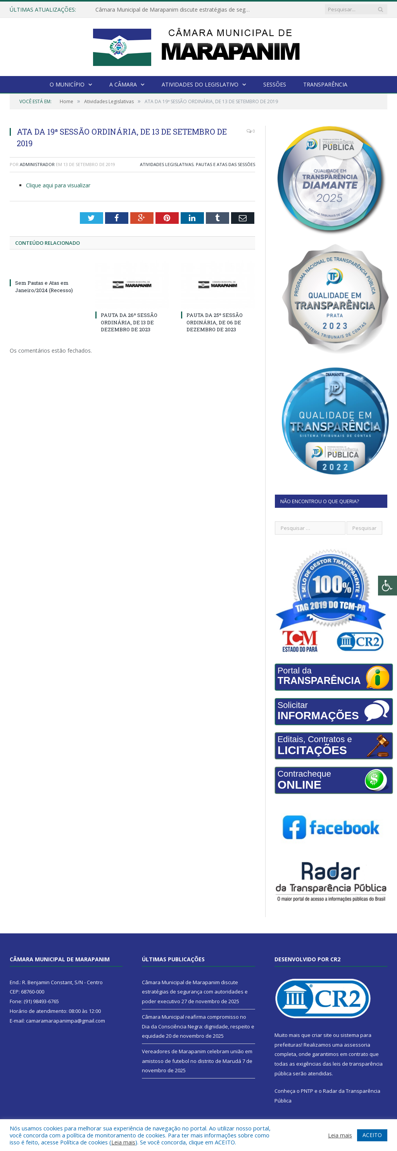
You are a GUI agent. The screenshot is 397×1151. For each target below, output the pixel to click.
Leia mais (123, 1142)
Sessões (274, 84)
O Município (67, 84)
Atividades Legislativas (166, 164)
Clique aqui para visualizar (58, 185)
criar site (322, 1035)
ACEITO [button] (372, 1135)
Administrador (37, 164)
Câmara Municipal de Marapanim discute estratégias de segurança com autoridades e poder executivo (174, 9)
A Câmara (123, 84)
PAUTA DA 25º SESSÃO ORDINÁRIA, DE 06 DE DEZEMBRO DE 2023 (214, 322)
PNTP (307, 1090)
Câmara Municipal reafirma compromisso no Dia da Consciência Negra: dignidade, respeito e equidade (198, 1026)
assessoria (357, 1044)
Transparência (325, 84)
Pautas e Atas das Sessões (225, 164)
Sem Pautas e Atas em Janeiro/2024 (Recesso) (44, 286)
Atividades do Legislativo (200, 84)
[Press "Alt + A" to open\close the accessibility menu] (387, 585)
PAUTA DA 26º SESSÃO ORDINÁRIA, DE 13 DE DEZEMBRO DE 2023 (129, 322)
